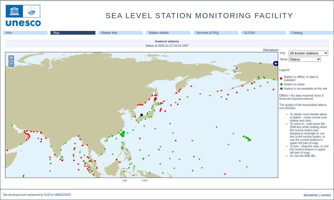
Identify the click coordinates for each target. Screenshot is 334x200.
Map (56, 33)
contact (326, 195)
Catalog (297, 33)
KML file (310, 155)
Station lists (109, 33)
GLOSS (249, 33)
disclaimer (311, 195)
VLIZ (47, 194)
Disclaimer (270, 50)
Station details (159, 33)
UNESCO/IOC (62, 194)
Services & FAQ (207, 33)
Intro (9, 33)
